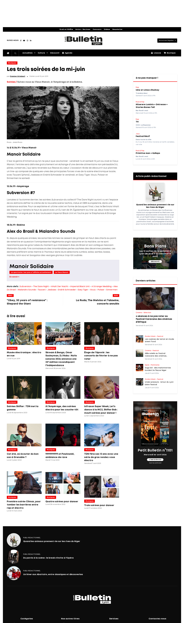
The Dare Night (41, 286)
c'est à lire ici (155, 459)
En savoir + (14, 277)
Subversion (25, 286)
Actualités (27, 53)
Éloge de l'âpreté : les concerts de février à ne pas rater (101, 356)
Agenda (67, 53)
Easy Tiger (83, 290)
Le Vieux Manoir (61, 272)
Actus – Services (82, 29)
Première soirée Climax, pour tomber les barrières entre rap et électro (24, 505)
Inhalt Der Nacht (59, 286)
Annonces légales (166, 40)
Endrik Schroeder (67, 290)
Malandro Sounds (27, 290)
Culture (41, 53)
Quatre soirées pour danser (61, 502)
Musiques (12, 63)
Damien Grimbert (17, 76)
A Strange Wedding (102, 286)
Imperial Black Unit (80, 286)
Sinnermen (111, 290)
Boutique (170, 53)
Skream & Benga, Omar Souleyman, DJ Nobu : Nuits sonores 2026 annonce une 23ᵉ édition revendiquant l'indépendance (61, 359)
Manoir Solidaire (31, 266)
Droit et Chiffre (66, 29)
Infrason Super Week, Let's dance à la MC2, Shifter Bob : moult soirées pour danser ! (101, 409)
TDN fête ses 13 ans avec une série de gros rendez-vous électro (101, 457)
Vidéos (107, 29)
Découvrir (54, 53)
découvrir (155, 261)
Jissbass (51, 290)
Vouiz (93, 290)
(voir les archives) (155, 463)
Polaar (100, 290)
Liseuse (156, 53)
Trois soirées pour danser (99, 505)
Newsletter (117, 29)
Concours (97, 29)
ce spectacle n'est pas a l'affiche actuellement (31, 272)
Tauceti (42, 290)
